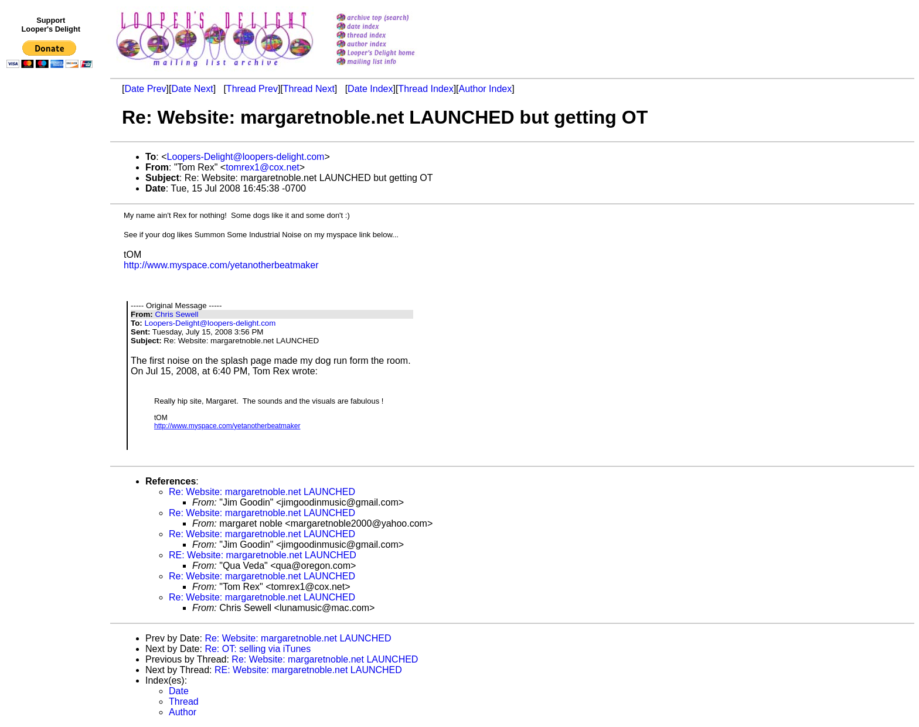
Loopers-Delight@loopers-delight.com (246, 157)
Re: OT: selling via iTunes (258, 649)
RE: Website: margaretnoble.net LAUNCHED (262, 555)
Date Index (370, 89)
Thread (184, 701)
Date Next (192, 89)
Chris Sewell (176, 314)
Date (179, 691)
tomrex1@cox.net (262, 167)
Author (182, 712)
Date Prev (145, 89)
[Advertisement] (51, 314)
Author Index (485, 89)
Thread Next (309, 89)
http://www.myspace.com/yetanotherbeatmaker (221, 265)
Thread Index (425, 89)
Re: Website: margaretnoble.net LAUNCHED (262, 492)
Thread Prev (252, 89)
